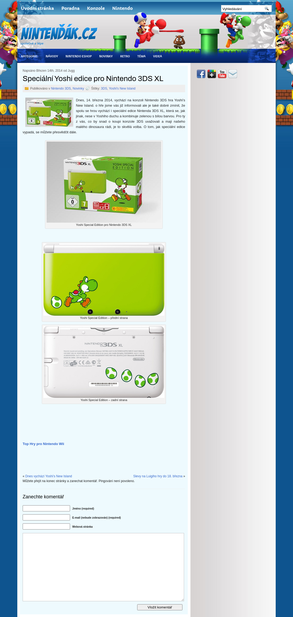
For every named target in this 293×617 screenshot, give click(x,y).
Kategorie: (29, 56)
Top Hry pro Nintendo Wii (43, 444)
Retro (125, 56)
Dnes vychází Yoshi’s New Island (48, 476)
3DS (104, 88)
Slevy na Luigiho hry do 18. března (157, 476)
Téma (141, 56)
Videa (157, 56)
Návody (52, 56)
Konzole (96, 8)
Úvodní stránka (37, 8)
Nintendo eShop (79, 56)
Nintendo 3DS (61, 88)
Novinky (106, 56)
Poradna (70, 8)
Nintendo (122, 8)
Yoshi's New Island (122, 88)
